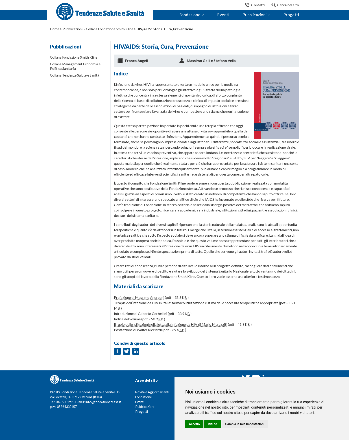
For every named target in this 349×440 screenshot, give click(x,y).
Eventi (223, 14)
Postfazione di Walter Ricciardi (138, 330)
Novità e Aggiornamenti (152, 392)
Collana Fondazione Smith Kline (73, 57)
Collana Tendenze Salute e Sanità (74, 75)
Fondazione (190, 14)
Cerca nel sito (288, 5)
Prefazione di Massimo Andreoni (139, 297)
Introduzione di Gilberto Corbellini (140, 313)
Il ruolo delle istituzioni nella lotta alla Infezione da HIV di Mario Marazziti (170, 324)
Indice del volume (127, 319)
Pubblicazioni (254, 14)
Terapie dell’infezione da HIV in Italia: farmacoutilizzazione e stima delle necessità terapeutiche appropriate (196, 303)
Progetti (291, 14)
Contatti (258, 5)
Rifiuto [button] (212, 424)
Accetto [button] (194, 424)
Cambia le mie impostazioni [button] (244, 424)
